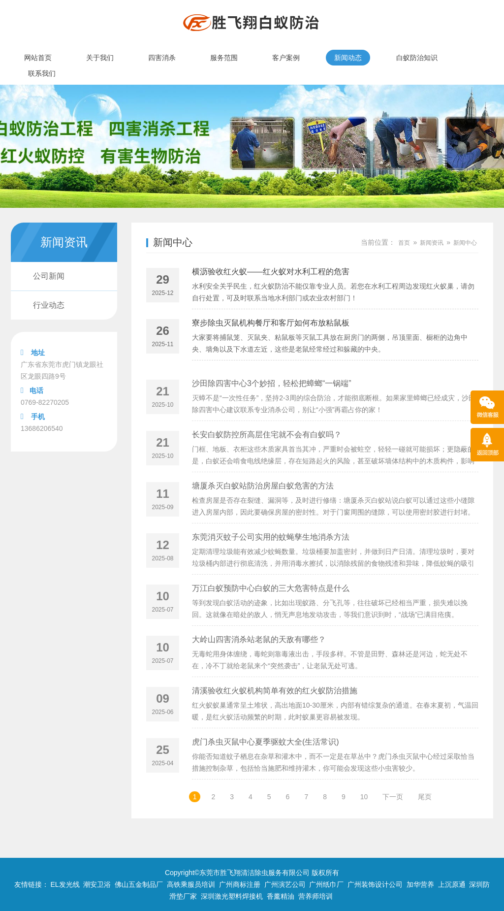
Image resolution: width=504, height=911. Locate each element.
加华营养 (420, 884)
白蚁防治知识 (417, 58)
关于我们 (100, 58)
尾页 (425, 797)
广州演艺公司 (285, 884)
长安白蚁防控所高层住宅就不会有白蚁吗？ (267, 450)
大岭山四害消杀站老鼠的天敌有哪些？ (259, 655)
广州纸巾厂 (326, 884)
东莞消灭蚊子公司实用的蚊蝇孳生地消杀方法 (270, 553)
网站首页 (38, 58)
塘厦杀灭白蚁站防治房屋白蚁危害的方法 (263, 501)
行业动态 (48, 305)
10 (364, 797)
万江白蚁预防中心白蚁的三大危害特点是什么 (270, 604)
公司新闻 (48, 276)
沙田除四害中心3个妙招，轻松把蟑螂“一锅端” (271, 399)
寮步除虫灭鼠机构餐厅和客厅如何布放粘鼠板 (270, 323)
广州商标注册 (239, 884)
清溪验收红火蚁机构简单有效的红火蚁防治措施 (274, 706)
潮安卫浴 (97, 884)
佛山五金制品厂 (139, 884)
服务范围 (224, 58)
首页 (404, 242)
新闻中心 (172, 242)
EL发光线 (64, 884)
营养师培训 (315, 896)
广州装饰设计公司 (375, 884)
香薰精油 (280, 896)
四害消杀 (162, 58)
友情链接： (31, 884)
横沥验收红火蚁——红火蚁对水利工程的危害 (270, 271)
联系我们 (42, 73)
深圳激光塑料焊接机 (232, 896)
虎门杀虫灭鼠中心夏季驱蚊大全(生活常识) (265, 757)
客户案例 (286, 58)
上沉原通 (452, 884)
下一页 (392, 797)
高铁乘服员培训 (191, 884)
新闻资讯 (431, 242)
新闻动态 (348, 58)
